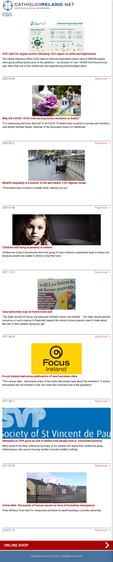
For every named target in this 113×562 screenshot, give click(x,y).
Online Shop (57, 545)
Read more (101, 78)
